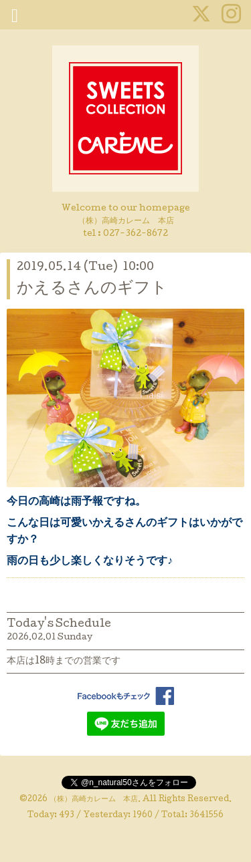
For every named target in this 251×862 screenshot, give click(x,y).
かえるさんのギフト (92, 289)
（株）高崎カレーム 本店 (94, 800)
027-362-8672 (135, 234)
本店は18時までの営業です (63, 661)
